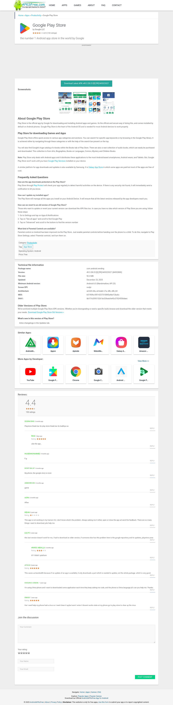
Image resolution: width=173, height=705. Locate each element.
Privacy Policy (56, 702)
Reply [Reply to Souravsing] (152, 428)
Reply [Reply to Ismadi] (152, 608)
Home (52, 5)
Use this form (103, 702)
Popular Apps (83, 696)
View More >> (143, 361)
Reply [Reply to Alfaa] (152, 505)
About (91, 5)
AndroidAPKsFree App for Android (95, 698)
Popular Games (96, 696)
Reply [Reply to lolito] (152, 540)
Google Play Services (56, 161)
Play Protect (39, 185)
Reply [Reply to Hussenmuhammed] (152, 461)
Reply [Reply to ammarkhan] (152, 490)
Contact (117, 5)
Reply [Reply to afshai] (152, 575)
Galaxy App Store (96, 167)
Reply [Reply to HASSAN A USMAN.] (152, 590)
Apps (64, 5)
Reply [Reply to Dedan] (152, 525)
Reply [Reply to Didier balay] (152, 475)
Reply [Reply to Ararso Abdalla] (152, 558)
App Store (28, 247)
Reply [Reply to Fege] (152, 446)
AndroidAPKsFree (37, 702)
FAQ (103, 5)
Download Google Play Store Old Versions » (46, 312)
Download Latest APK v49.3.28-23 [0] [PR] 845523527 (86, 83)
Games (77, 5)
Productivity (36, 15)
